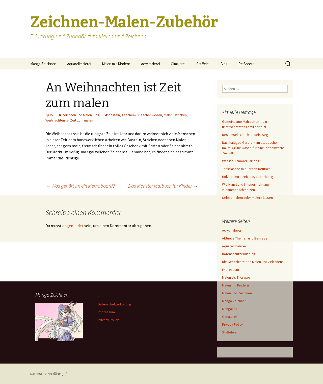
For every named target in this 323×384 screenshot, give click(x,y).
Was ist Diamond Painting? (241, 161)
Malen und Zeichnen (237, 293)
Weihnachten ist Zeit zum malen (69, 120)
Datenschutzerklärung (238, 254)
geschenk (129, 115)
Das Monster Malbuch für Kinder (163, 186)
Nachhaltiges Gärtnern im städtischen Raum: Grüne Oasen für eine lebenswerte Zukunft (253, 147)
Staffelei (202, 63)
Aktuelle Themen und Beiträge (244, 238)
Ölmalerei (178, 63)
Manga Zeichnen (43, 63)
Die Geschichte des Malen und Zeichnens (253, 261)
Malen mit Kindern (116, 63)
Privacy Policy (232, 324)
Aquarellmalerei (79, 63)
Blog (224, 63)
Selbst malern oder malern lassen (247, 197)
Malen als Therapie (236, 277)
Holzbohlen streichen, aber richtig (247, 176)
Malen (168, 115)
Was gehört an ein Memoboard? (80, 186)
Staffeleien (230, 332)
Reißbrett (246, 63)
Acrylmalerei (150, 63)
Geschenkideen (150, 115)
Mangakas (229, 308)
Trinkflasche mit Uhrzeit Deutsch (246, 168)
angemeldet (73, 225)
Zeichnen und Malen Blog (80, 115)
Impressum (230, 269)
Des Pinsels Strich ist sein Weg (245, 134)
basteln (114, 115)
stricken (180, 115)
